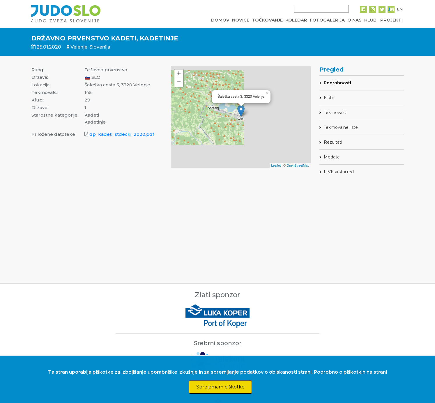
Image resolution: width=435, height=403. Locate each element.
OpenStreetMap (298, 165)
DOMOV (220, 20)
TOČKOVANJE (267, 20)
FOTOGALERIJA (327, 20)
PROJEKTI (391, 20)
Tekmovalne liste (341, 127)
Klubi (329, 97)
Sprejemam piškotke (220, 387)
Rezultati (333, 142)
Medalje (332, 157)
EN (400, 9)
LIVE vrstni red (339, 171)
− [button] (179, 82)
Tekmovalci (335, 112)
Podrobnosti (337, 82)
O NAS (354, 20)
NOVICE (240, 20)
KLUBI (371, 20)
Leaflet (276, 165)
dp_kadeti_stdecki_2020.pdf (121, 134)
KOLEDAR (296, 20)
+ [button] (179, 73)
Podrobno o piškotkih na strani (350, 372)
